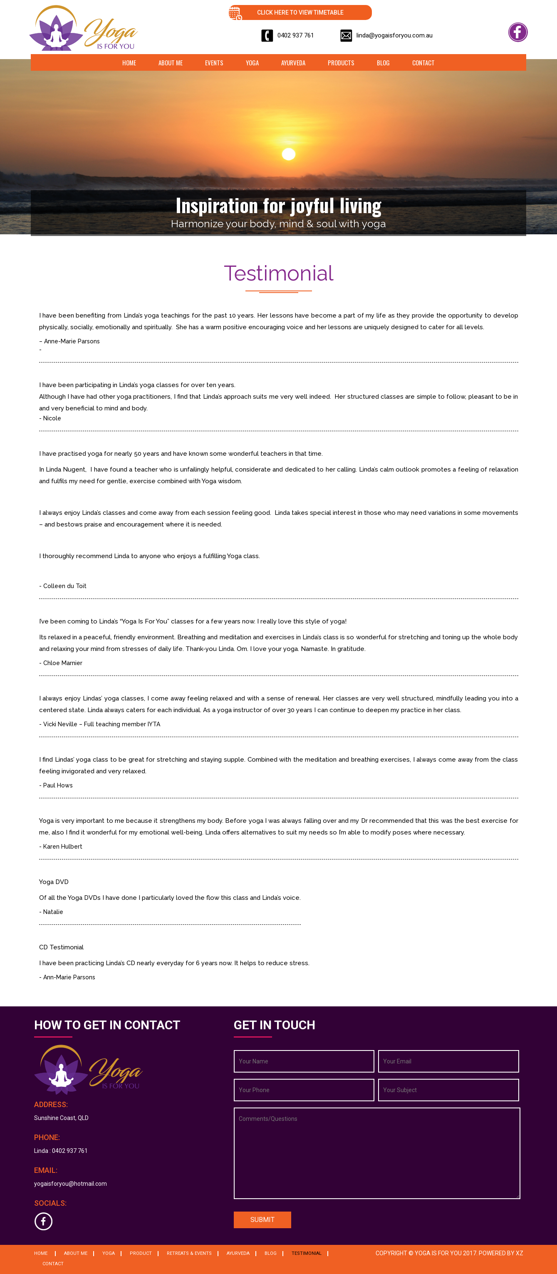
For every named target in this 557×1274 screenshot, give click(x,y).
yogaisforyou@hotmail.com (70, 1183)
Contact (423, 62)
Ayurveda (293, 62)
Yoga (252, 62)
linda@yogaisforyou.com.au (394, 35)
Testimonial (307, 1253)
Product (141, 1253)
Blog (383, 62)
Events (214, 62)
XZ (519, 1253)
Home (129, 62)
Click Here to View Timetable (300, 12)
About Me (170, 62)
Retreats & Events (189, 1253)
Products (341, 62)
